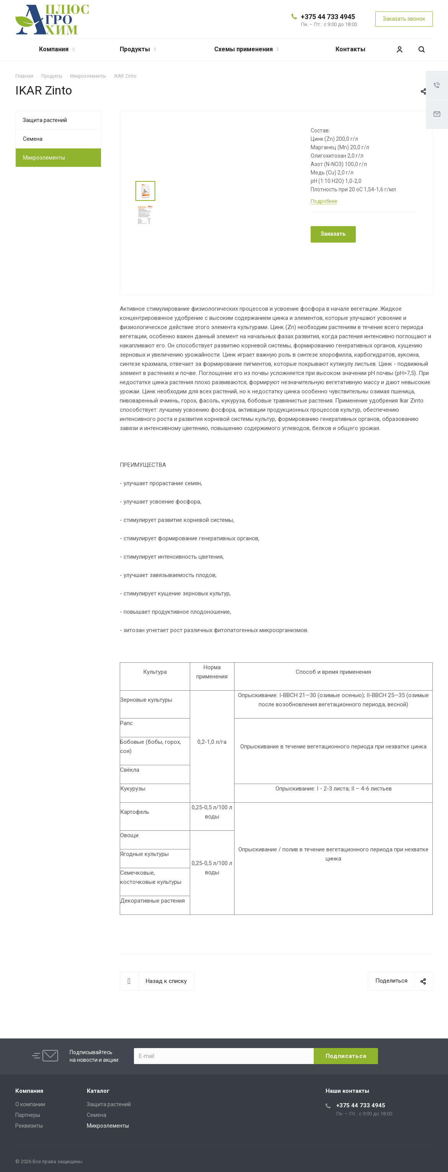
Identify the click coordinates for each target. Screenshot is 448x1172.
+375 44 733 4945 (328, 17)
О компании (30, 1104)
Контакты (350, 49)
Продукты (138, 49)
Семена (32, 139)
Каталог (98, 1090)
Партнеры (27, 1115)
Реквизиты (29, 1126)
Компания (56, 49)
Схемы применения (246, 49)
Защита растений (45, 120)
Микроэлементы (44, 158)
